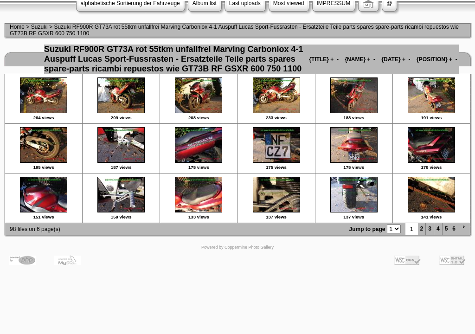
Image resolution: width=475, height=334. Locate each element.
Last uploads (245, 3)
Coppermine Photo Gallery (249, 247)
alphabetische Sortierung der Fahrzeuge (130, 3)
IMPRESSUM (334, 3)
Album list (205, 3)
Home (17, 27)
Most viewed (288, 3)
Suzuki (39, 27)
